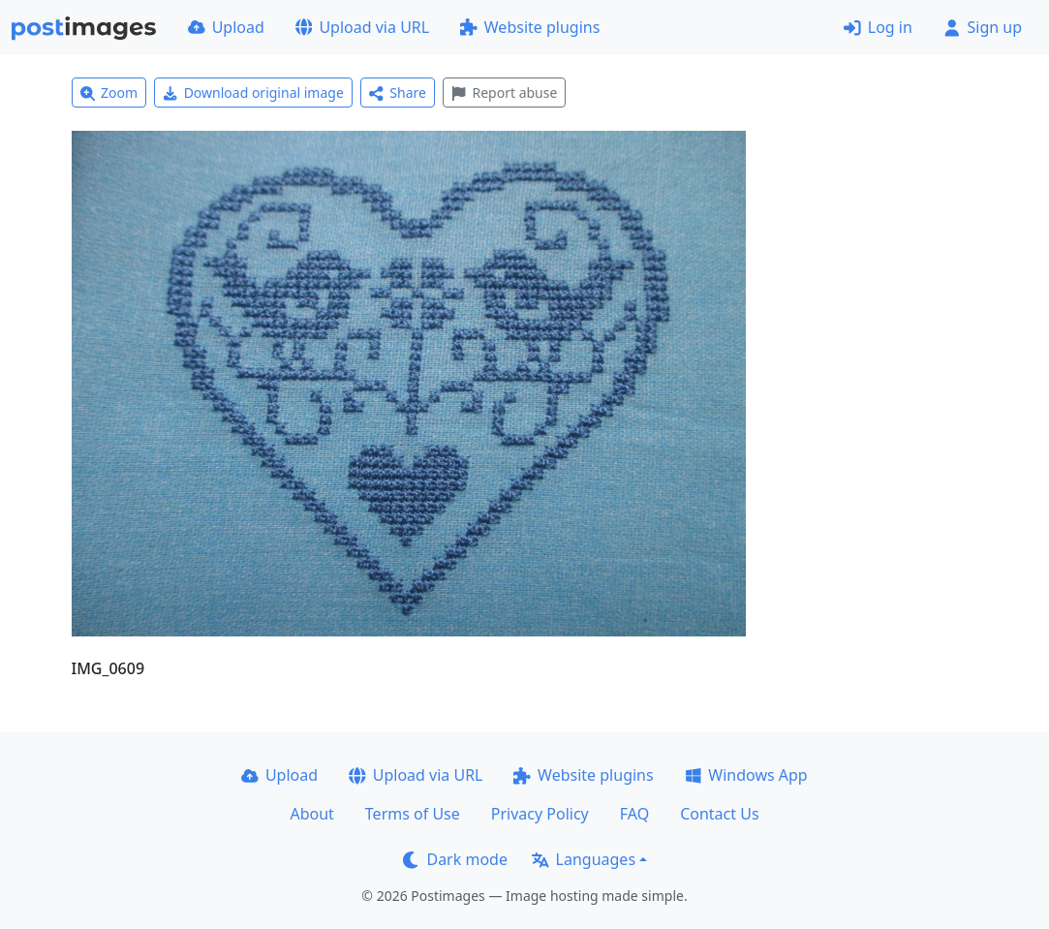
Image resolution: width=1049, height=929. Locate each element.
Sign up (982, 27)
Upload (226, 27)
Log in (878, 27)
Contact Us (719, 813)
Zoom (109, 92)
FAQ (634, 813)
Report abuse (504, 92)
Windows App (746, 775)
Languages (583, 859)
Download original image (253, 92)
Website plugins (530, 27)
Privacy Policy (540, 813)
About (311, 813)
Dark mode (455, 859)
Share (397, 92)
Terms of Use (412, 813)
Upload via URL (362, 27)
